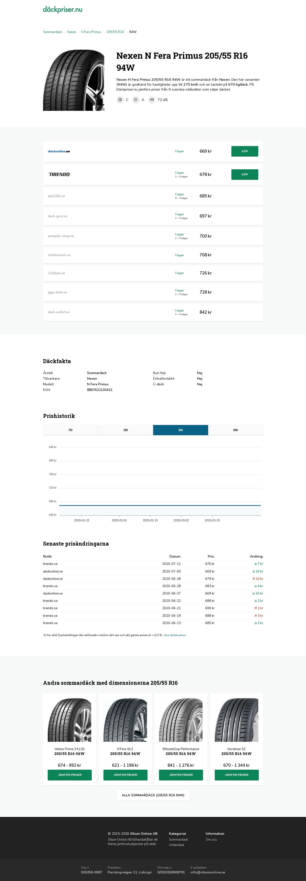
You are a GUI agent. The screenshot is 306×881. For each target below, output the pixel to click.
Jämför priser (69, 775)
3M (180, 430)
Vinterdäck (176, 845)
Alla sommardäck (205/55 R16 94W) (153, 795)
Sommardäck (52, 32)
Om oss (211, 839)
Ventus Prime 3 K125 (69, 752)
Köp (244, 151)
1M (125, 430)
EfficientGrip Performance (181, 752)
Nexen (71, 32)
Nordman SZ (236, 752)
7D (70, 430)
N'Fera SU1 (125, 752)
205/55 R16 (115, 32)
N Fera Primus (91, 32)
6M (235, 430)
